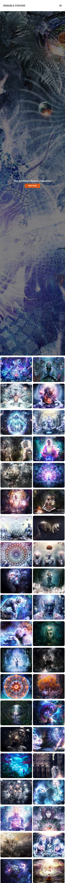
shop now (32, 186)
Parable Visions (14, 5)
